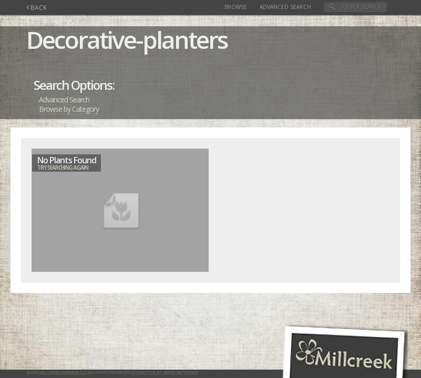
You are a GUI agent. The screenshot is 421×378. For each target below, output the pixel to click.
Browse (235, 6)
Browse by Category (69, 109)
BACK (36, 7)
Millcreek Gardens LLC (63, 372)
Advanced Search (285, 6)
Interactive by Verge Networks (164, 372)
